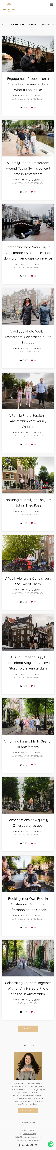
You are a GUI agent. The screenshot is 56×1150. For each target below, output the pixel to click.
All (4, 24)
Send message (29, 1134)
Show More (28, 1028)
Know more (28, 1110)
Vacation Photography (24, 24)
